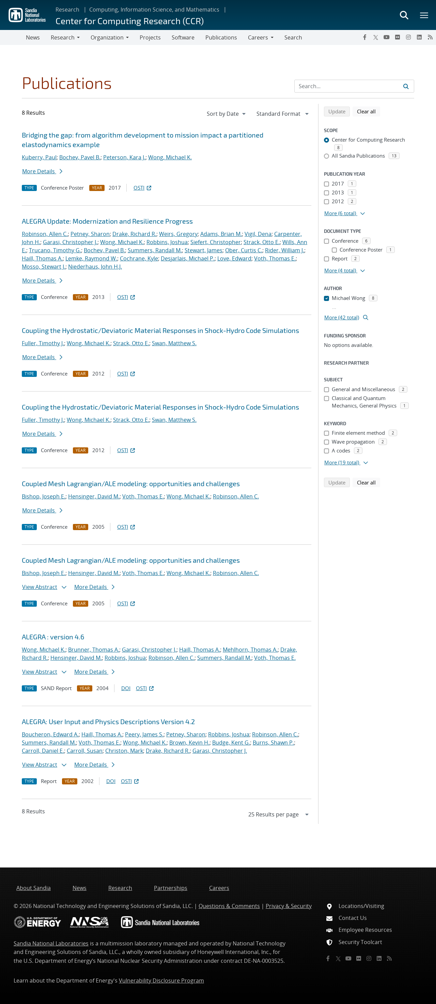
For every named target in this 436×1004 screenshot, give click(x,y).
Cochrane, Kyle (139, 258)
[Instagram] (408, 37)
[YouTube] (387, 37)
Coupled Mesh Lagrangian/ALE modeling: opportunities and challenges (131, 483)
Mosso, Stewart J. (43, 266)
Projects (150, 37)
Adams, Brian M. (221, 234)
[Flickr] (397, 37)
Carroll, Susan (85, 750)
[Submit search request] (406, 86)
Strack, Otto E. (262, 242)
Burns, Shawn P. (273, 742)
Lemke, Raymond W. (91, 258)
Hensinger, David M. (94, 496)
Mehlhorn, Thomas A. (250, 649)
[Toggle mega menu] (424, 14)
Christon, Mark (124, 750)
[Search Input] (354, 86)
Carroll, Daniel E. (43, 750)
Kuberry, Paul (39, 157)
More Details (42, 171)
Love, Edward (234, 258)
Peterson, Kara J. (124, 157)
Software (183, 37)
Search (293, 37)
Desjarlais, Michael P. (188, 258)
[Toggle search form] (403, 14)
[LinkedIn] (419, 37)
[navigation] (227, 114)
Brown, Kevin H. (189, 742)
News (33, 37)
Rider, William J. (284, 250)
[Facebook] (365, 37)
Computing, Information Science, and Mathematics (154, 9)
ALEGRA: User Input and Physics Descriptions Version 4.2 (108, 721)
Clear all (368, 111)
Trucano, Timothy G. (55, 250)
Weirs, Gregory (178, 234)
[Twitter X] (376, 37)
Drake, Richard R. (134, 234)
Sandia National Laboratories (51, 943)
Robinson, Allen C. (45, 234)
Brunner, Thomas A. (93, 649)
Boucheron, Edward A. (50, 734)
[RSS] (430, 37)
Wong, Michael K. (170, 157)
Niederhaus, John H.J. (95, 266)
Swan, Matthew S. (174, 343)
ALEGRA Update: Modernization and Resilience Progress (107, 221)
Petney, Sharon (90, 234)
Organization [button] (107, 37)
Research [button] (63, 37)
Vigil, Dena (258, 234)
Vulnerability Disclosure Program (161, 980)
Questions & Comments (229, 906)
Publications (221, 37)
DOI (125, 688)
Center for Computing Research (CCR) (130, 20)
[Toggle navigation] (12, 37)
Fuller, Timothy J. (43, 343)
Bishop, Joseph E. (43, 496)
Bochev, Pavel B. (79, 157)
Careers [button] (258, 37)
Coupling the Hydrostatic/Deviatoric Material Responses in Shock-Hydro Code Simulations (160, 330)
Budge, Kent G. (231, 742)
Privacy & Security (289, 906)
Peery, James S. (144, 734)
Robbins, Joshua (167, 242)
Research (67, 9)
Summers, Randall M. (155, 250)
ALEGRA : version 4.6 (53, 637)
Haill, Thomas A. (42, 258)
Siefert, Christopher (215, 242)
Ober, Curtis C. (243, 250)
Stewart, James (203, 250)
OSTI (143, 187)
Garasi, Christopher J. (70, 242)
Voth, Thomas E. (275, 258)
